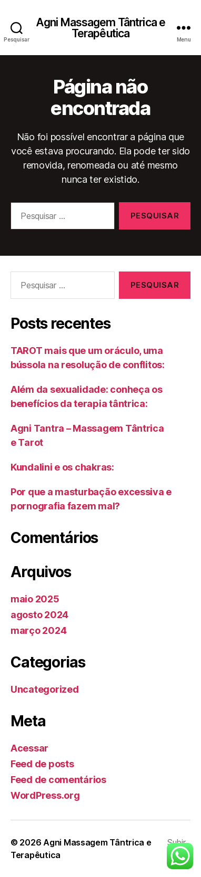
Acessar (29, 748)
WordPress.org (45, 795)
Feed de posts (42, 763)
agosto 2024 (39, 614)
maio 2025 (35, 598)
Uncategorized (45, 689)
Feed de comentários (58, 779)
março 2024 (38, 630)
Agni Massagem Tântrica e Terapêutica (100, 28)
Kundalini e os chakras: (62, 467)
